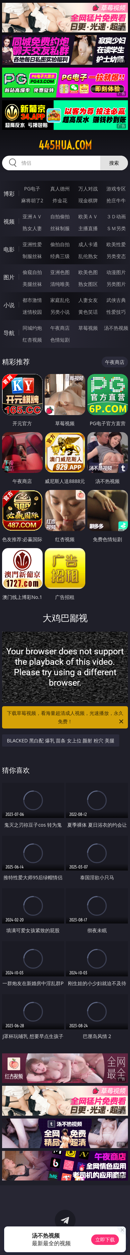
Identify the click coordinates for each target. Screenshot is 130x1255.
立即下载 (105, 1239)
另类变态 (116, 256)
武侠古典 (116, 300)
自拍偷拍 (60, 216)
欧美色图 (88, 272)
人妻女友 (88, 300)
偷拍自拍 (60, 244)
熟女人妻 (32, 228)
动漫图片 (116, 272)
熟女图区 (88, 284)
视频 (9, 221)
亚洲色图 (60, 272)
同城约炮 (32, 328)
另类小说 (60, 312)
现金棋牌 (88, 200)
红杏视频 (32, 339)
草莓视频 (88, 328)
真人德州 (60, 188)
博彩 (9, 193)
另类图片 (116, 284)
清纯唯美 (60, 284)
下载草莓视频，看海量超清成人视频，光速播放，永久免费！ (66, 718)
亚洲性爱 (32, 244)
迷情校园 (32, 312)
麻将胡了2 (32, 200)
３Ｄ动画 (116, 216)
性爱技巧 (116, 312)
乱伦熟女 (88, 256)
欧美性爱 (116, 244)
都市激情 (32, 300)
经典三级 (60, 256)
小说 (9, 305)
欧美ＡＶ (88, 216)
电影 (9, 249)
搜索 (114, 162)
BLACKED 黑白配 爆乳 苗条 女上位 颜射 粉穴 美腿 (60, 740)
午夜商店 (60, 328)
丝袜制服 (60, 228)
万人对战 (88, 188)
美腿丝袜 (32, 284)
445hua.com (65, 145)
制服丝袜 (32, 256)
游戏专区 (116, 188)
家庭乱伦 (60, 300)
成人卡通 (88, 244)
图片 (9, 277)
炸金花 (60, 200)
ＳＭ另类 (116, 228)
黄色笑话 (88, 312)
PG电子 (32, 188)
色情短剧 (60, 339)
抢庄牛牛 (116, 200)
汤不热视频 (116, 328)
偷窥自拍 (32, 272)
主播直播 (88, 228)
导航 (9, 333)
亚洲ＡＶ (32, 216)
